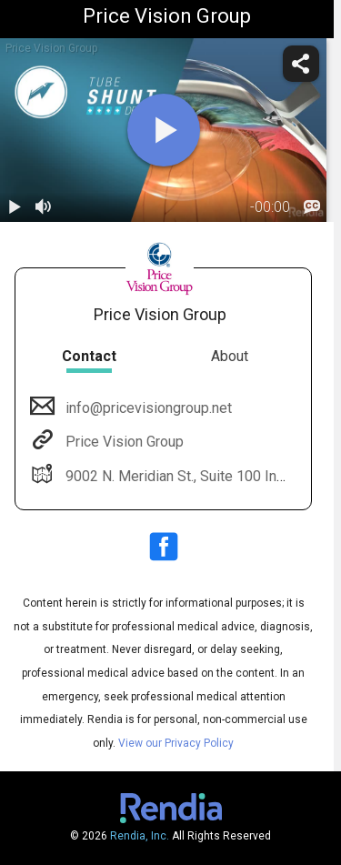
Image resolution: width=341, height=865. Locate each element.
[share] (301, 63)
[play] (163, 130)
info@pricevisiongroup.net (147, 408)
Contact (89, 356)
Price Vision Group (123, 441)
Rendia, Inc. (139, 836)
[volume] (43, 207)
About (229, 356)
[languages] (311, 207)
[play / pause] (14, 207)
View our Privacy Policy (176, 743)
